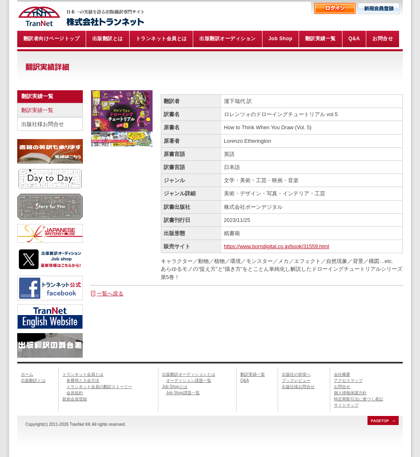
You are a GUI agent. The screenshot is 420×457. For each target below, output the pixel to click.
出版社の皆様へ (296, 374)
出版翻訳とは (33, 380)
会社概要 (342, 374)
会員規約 (74, 393)
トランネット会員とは (82, 374)
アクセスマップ (348, 380)
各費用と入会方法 (82, 380)
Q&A (244, 380)
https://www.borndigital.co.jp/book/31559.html (276, 246)
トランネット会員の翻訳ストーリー (99, 386)
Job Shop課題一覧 (183, 393)
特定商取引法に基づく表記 (358, 399)
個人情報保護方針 (350, 393)
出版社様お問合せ (42, 124)
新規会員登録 (74, 399)
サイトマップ (346, 405)
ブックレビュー (296, 380)
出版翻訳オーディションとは (188, 374)
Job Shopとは (174, 386)
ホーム (27, 374)
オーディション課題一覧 (188, 380)
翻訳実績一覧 (37, 110)
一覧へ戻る (110, 293)
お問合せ (342, 386)
